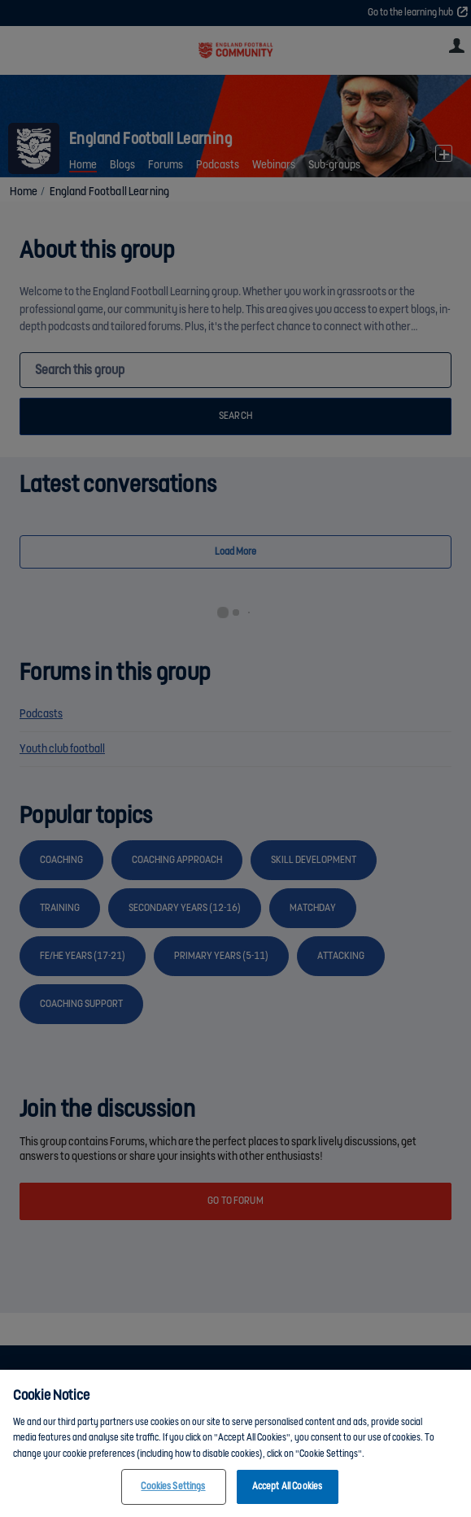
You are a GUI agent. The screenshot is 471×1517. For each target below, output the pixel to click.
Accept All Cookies (287, 1489)
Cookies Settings (173, 1489)
